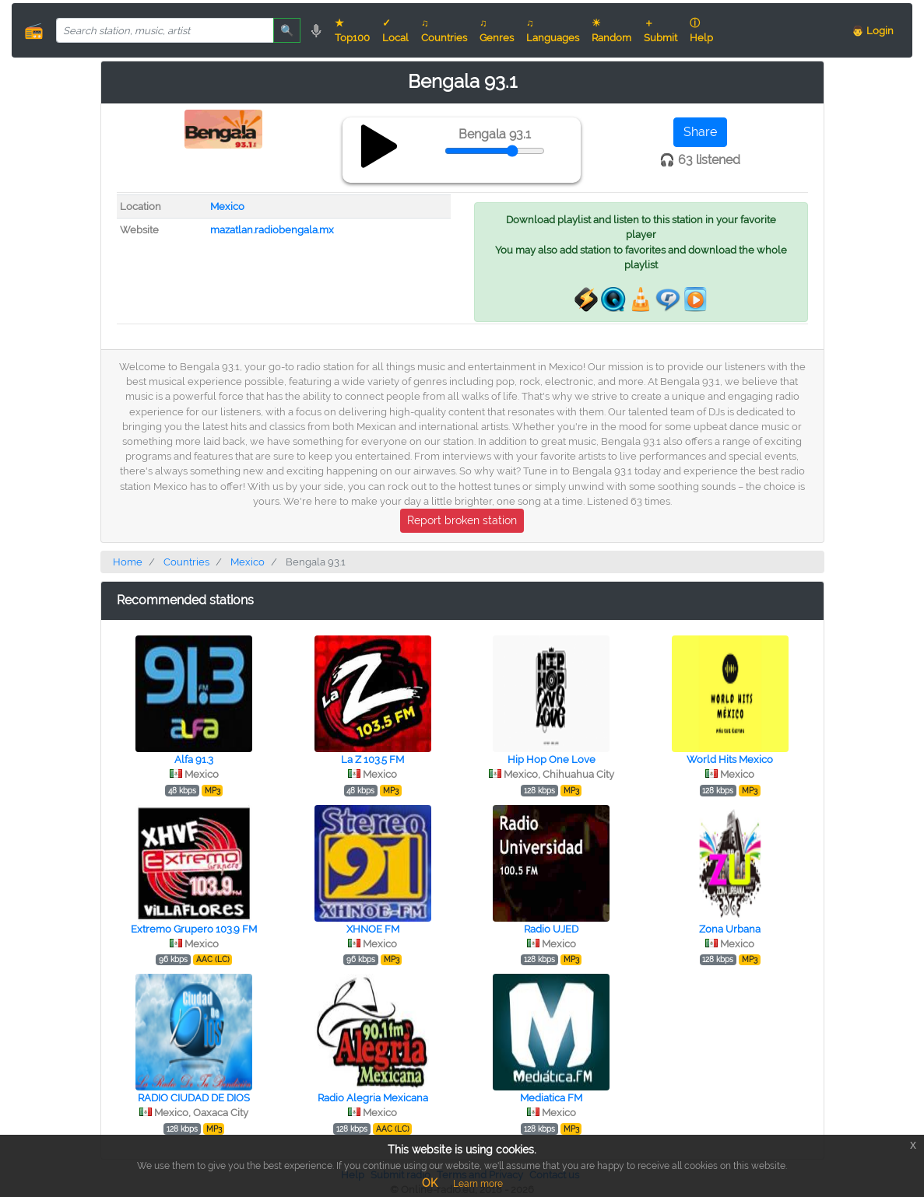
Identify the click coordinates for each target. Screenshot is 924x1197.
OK (429, 1183)
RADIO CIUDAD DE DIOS (194, 1098)
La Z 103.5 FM (372, 759)
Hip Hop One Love (552, 759)
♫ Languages (552, 30)
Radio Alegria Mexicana (373, 1098)
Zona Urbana (730, 929)
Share (700, 131)
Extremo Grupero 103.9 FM (194, 929)
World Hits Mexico (730, 759)
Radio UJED (551, 929)
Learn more (478, 1183)
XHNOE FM (372, 929)
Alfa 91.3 (193, 759)
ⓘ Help (701, 30)
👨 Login (873, 31)
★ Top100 (352, 30)
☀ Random (611, 30)
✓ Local (395, 30)
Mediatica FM (551, 1098)
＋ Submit (660, 30)
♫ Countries (444, 30)
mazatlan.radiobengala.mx (272, 230)
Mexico (227, 206)
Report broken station (462, 520)
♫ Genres (497, 30)
